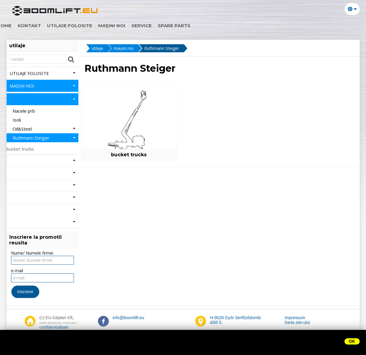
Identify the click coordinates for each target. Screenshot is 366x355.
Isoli (17, 120)
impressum (295, 317)
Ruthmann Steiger (162, 48)
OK (352, 341)
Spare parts (189, 25)
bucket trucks (124, 154)
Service (157, 25)
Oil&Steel (44, 129)
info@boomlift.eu (128, 317)
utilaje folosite (85, 25)
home (20, 25)
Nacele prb (24, 111)
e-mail (17, 270)
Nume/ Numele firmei (32, 253)
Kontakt (45, 25)
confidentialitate (54, 327)
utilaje (97, 48)
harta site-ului (297, 322)
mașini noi (127, 25)
